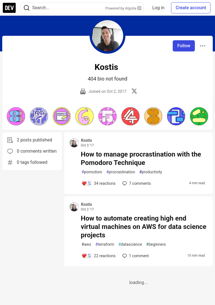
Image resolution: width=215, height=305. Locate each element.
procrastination (120, 172)
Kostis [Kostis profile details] (86, 140)
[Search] (26, 8)
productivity (150, 172)
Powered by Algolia (123, 8)
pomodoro (92, 172)
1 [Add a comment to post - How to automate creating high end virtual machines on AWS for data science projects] (135, 255)
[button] (16, 116)
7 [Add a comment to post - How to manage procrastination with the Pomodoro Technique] (136, 183)
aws (86, 244)
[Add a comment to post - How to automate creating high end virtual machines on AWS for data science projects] (98, 256)
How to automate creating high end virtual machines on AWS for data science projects (144, 226)
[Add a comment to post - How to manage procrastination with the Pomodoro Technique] (98, 183)
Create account (191, 7)
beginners (156, 244)
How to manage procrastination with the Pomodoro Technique (141, 158)
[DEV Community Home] (9, 7)
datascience (130, 244)
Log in (158, 7)
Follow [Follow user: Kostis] (183, 45)
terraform (104, 244)
